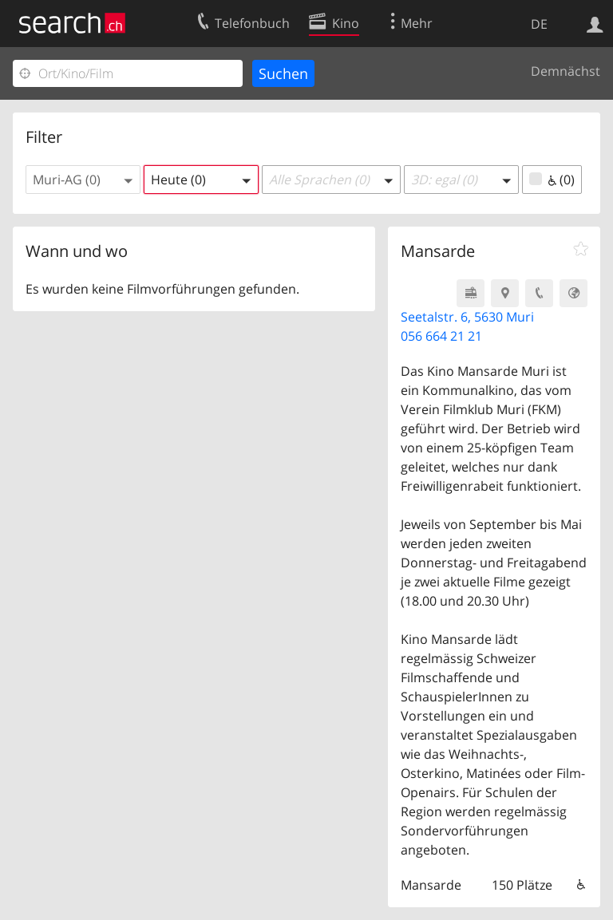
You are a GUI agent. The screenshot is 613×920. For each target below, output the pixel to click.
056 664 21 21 (441, 336)
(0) (552, 179)
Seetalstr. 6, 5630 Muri (467, 317)
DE (539, 24)
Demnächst (565, 71)
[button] (83, 179)
